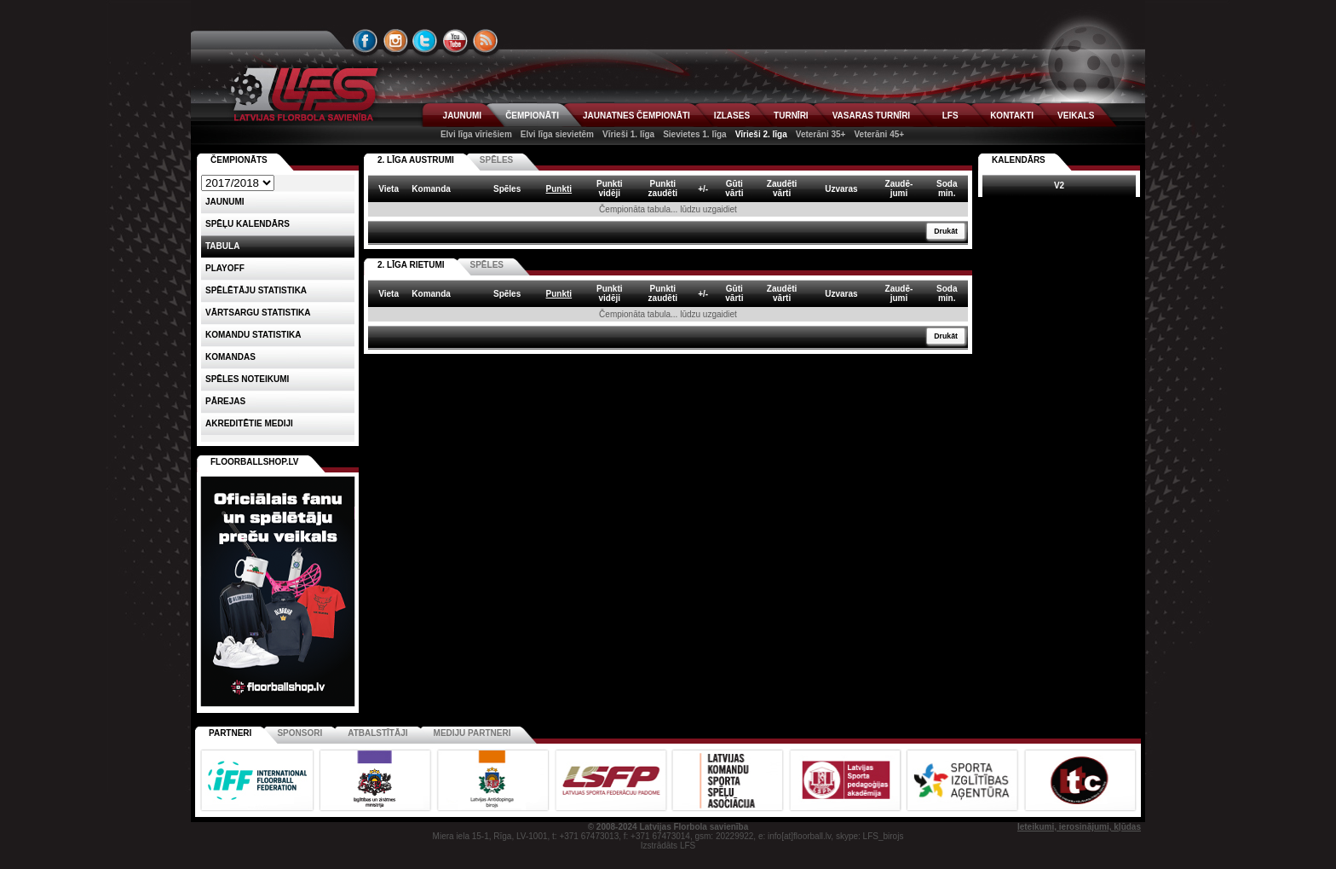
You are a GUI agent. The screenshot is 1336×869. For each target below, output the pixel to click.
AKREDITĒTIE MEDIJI (249, 423)
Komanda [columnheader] (431, 189)
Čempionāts (239, 160)
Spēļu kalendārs (247, 224)
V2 (1059, 185)
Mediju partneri (472, 733)
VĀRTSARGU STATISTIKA (258, 312)
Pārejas (225, 401)
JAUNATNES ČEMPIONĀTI (636, 115)
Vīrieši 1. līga (628, 134)
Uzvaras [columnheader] (841, 189)
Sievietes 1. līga (695, 134)
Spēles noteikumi (247, 379)
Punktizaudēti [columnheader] (662, 188)
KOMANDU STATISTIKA (253, 334)
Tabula (222, 246)
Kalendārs (1018, 160)
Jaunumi (225, 201)
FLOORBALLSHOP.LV (254, 461)
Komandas (230, 357)
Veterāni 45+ (879, 134)
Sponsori (299, 733)
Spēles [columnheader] (507, 189)
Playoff (225, 268)
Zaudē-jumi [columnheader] (899, 188)
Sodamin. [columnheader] (946, 188)
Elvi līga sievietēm (557, 134)
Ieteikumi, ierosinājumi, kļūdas (1079, 826)
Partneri (230, 733)
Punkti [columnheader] (559, 189)
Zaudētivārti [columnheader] (782, 188)
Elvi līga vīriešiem (476, 134)
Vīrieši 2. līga (761, 134)
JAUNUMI (462, 115)
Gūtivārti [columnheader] (734, 188)
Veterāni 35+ (821, 134)
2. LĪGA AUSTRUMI (415, 160)
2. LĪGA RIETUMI (411, 264)
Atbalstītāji (377, 733)
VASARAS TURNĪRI (871, 115)
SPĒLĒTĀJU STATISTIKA (256, 290)
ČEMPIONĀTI (532, 115)
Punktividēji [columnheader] (609, 188)
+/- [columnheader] (703, 189)
